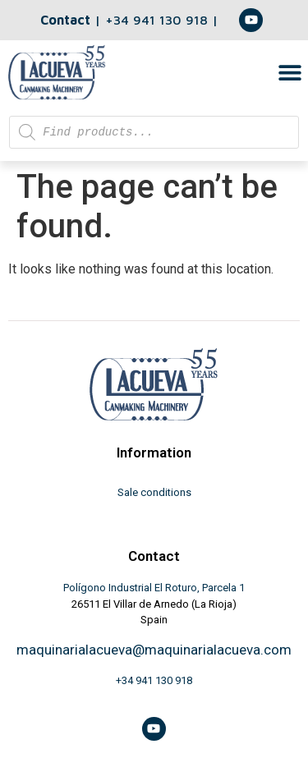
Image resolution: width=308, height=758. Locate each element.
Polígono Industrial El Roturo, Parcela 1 (154, 587)
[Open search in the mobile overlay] (154, 132)
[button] (289, 71)
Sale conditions (154, 492)
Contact (65, 19)
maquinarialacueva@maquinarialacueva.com (154, 649)
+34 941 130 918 (158, 19)
